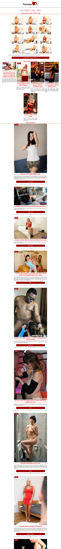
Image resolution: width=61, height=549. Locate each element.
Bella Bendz (30, 345)
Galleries (38, 10)
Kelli (30, 407)
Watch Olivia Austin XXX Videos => (30, 57)
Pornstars (33, 10)
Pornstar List (27, 10)
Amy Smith (30, 181)
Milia (30, 282)
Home (22, 10)
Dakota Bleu (30, 245)
